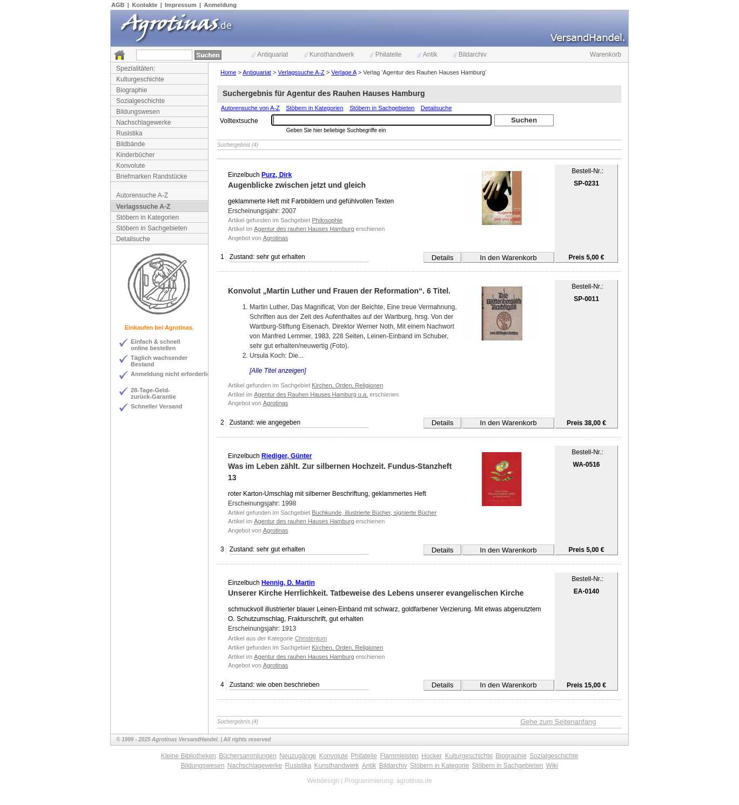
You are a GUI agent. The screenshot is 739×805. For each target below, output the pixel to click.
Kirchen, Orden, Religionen (347, 385)
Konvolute (130, 165)
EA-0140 (586, 591)
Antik (427, 54)
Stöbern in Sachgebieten (151, 228)
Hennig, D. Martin (288, 582)
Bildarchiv (470, 54)
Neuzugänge (297, 756)
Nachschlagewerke (143, 122)
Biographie (131, 90)
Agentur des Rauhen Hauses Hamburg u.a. (311, 394)
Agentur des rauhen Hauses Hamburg (304, 229)
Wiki (552, 765)
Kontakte (144, 5)
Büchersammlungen (248, 756)
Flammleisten (399, 756)
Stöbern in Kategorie (439, 765)
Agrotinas (275, 238)
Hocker (431, 756)
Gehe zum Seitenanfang (558, 722)
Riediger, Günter (286, 456)
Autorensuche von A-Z (250, 108)
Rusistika (129, 133)
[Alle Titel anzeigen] (278, 370)
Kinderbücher (135, 155)
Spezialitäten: (135, 68)
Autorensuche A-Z (142, 195)
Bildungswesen (138, 111)
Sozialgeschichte (140, 101)
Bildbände (130, 144)
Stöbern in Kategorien (147, 217)
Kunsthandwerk (329, 54)
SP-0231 (586, 183)
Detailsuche (133, 239)
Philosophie (327, 220)
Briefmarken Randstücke (151, 176)
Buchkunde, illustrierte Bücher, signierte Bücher (374, 512)
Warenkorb (605, 54)
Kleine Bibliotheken (188, 756)
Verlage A (344, 72)
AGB (117, 5)
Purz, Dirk (276, 175)
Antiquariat (269, 54)
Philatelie (386, 54)
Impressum (181, 5)
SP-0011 (586, 299)
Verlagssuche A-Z (143, 206)
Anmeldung (220, 5)
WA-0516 (586, 464)
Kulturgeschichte (140, 79)
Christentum (311, 638)
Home (228, 72)
